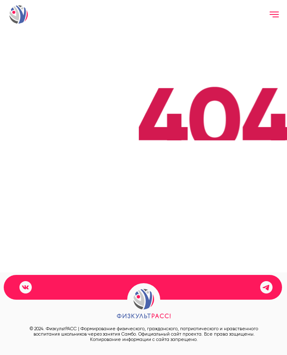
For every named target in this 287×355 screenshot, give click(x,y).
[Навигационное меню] (274, 14)
